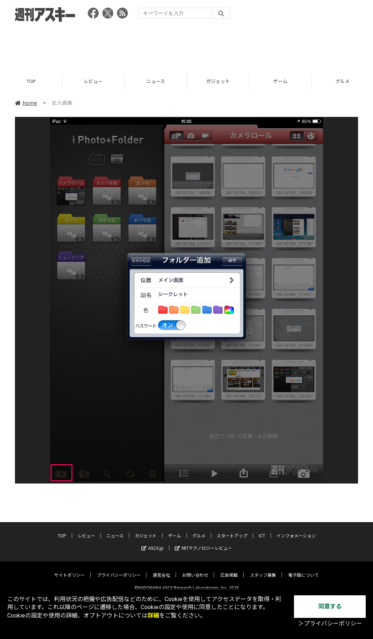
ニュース (155, 81)
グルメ (198, 529)
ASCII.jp (152, 542)
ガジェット (218, 81)
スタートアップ (232, 529)
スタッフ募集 (263, 569)
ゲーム (280, 81)
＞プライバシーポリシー (330, 623)
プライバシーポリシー (119, 569)
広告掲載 (229, 569)
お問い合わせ (195, 569)
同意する (330, 606)
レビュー (93, 81)
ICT (262, 529)
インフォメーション (296, 529)
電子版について (303, 569)
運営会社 (161, 569)
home (26, 102)
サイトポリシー (69, 569)
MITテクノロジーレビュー (203, 542)
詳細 (153, 615)
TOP (31, 81)
